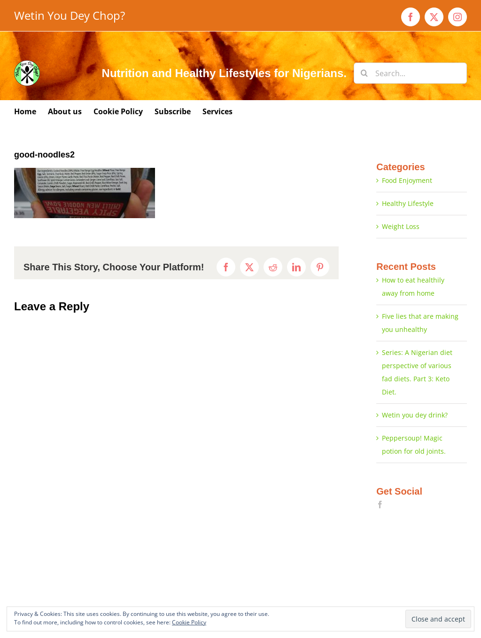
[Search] (364, 73)
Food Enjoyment (407, 180)
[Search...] (410, 73)
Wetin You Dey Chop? (69, 15)
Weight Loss (400, 226)
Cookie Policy (189, 622)
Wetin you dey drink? (415, 414)
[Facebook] (380, 504)
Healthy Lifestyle (408, 203)
